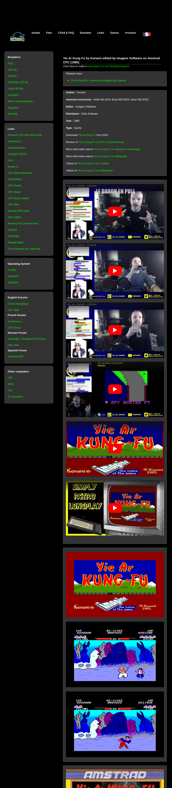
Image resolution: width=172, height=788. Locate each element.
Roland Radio (16, 242)
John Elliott (14, 217)
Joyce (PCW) (15, 88)
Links (100, 32)
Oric (10, 390)
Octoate (12, 229)
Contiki (12, 269)
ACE (10, 63)
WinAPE (12, 113)
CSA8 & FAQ (66, 32)
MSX (10, 384)
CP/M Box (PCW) (18, 82)
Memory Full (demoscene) (23, 223)
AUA (10, 160)
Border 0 (13, 166)
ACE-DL (12, 69)
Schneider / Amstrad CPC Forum (27, 338)
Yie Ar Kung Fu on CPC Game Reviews (101, 142)
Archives (130, 32)
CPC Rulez (14, 192)
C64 (10, 377)
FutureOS (13, 276)
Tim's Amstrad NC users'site (24, 248)
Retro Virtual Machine (20, 101)
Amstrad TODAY (17, 154)
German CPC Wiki (18, 210)
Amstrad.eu (14, 141)
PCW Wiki (13, 236)
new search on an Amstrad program (108, 66)
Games (114, 32)
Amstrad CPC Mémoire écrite (25, 135)
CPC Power (14, 185)
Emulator (85, 32)
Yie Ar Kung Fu (87, 135)
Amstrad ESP (15, 356)
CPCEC (12, 75)
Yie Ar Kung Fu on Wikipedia (110, 156)
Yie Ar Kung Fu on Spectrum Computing (117, 149)
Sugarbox (13, 107)
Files (49, 32)
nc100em (13, 95)
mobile (36, 32)
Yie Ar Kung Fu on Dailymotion (95, 170)
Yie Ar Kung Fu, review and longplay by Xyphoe (98, 80)
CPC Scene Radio (18, 198)
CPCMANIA (14, 179)
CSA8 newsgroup (18, 303)
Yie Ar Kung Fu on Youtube (93, 163)
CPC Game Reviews (20, 172)
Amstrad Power (17, 147)
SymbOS (13, 282)
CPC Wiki (13, 204)
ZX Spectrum (15, 396)
